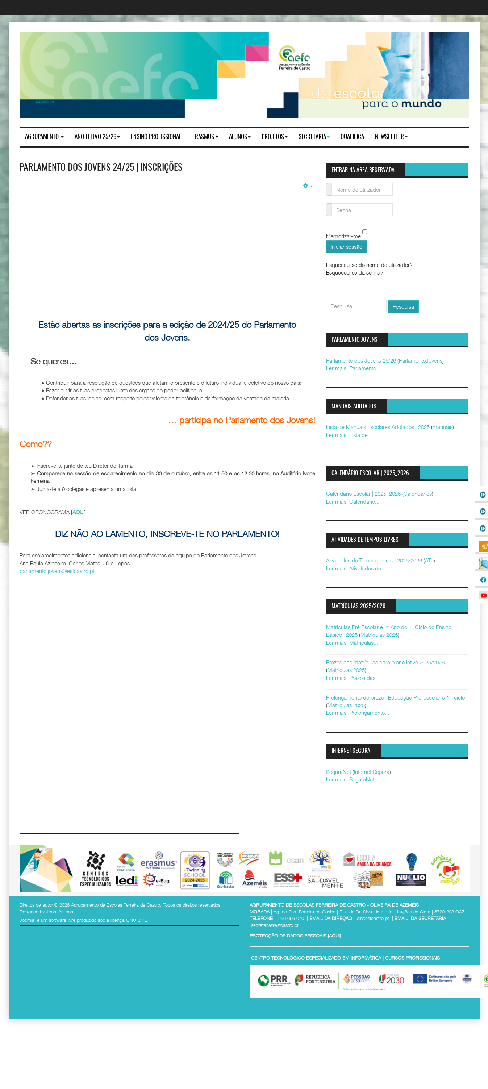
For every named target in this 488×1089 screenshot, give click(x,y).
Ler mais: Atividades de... (355, 568)
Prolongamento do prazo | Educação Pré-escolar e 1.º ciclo (395, 697)
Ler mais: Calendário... (352, 501)
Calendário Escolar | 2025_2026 (363, 493)
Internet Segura (371, 771)
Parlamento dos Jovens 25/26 (361, 360)
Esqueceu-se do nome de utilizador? (369, 264)
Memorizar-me (343, 236)
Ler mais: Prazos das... (353, 678)
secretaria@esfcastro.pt (275, 925)
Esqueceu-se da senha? (354, 272)
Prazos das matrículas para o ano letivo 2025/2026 (385, 662)
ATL (429, 560)
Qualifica (352, 137)
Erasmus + (205, 137)
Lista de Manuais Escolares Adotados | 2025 (378, 427)
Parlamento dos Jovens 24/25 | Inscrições (101, 168)
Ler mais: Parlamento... (353, 368)
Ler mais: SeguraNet (350, 779)
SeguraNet (338, 771)
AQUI (78, 512)
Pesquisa (403, 306)
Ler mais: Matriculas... (352, 642)
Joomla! (28, 920)
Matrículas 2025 (379, 634)
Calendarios (418, 493)
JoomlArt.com (60, 912)
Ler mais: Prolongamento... (357, 712)
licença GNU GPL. (129, 920)
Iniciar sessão (346, 246)
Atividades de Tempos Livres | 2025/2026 (374, 560)
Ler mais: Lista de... (349, 435)
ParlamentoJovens (420, 360)
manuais (442, 427)
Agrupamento (44, 137)
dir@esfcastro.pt (373, 918)
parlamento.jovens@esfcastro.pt (57, 571)
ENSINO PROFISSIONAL (156, 137)
